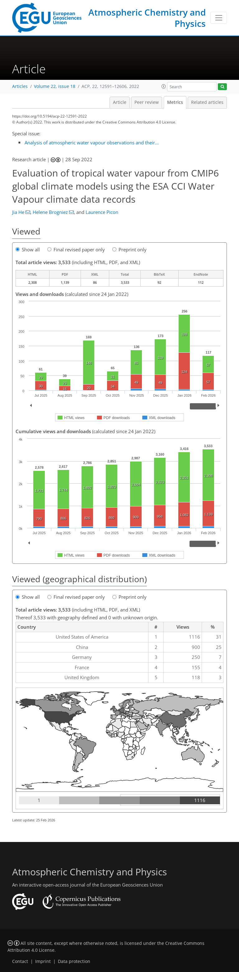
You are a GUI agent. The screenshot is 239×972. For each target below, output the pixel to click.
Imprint (43, 961)
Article (119, 102)
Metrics (175, 102)
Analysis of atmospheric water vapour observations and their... (92, 142)
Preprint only (129, 249)
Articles (20, 86)
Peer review (146, 102)
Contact (20, 961)
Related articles (207, 102)
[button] (164, 86)
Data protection (74, 961)
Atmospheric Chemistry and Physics (147, 17)
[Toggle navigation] (218, 18)
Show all (28, 249)
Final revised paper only (76, 249)
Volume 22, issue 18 (54, 86)
